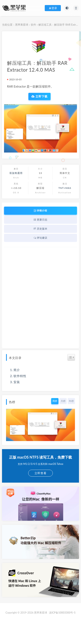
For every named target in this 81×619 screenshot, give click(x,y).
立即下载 (39, 96)
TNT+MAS (64, 187)
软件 (33, 24)
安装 (17, 382)
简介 (17, 370)
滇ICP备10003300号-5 (62, 612)
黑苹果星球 (21, 24)
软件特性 (20, 376)
